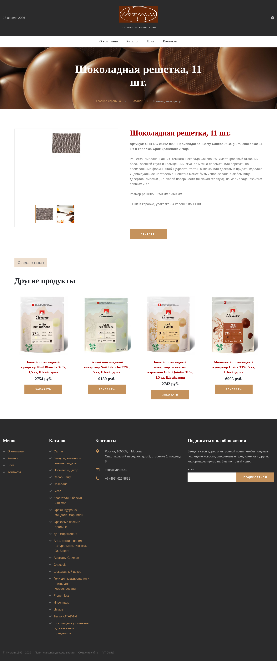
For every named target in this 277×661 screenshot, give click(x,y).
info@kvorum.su (116, 470)
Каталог (132, 41)
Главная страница (108, 101)
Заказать (149, 234)
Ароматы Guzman (66, 558)
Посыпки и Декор (66, 470)
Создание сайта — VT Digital (96, 652)
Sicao (57, 491)
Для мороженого (65, 534)
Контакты (170, 41)
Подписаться (255, 477)
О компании (108, 41)
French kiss (61, 596)
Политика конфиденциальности (55, 652)
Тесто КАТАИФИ (65, 616)
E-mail (191, 470)
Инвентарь (61, 603)
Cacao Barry (62, 477)
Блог (151, 41)
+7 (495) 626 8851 (117, 479)
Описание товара (32, 263)
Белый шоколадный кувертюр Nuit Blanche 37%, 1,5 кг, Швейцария (43, 368)
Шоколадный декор (67, 572)
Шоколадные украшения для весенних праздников (71, 628)
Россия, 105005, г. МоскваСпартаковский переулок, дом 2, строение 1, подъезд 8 (143, 456)
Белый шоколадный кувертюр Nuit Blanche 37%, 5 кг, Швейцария (107, 368)
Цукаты (59, 609)
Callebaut (60, 484)
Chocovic (60, 565)
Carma (58, 451)
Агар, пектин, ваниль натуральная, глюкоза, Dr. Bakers (70, 546)
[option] (66, 143)
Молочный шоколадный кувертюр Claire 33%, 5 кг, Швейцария (233, 368)
